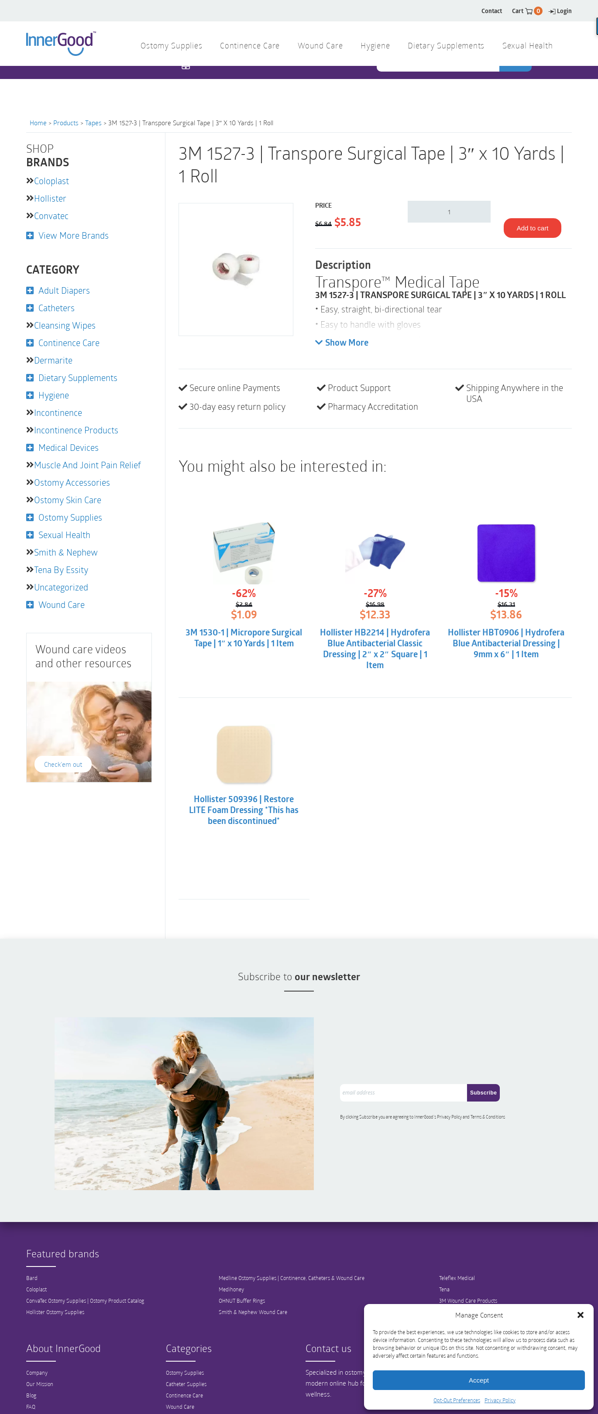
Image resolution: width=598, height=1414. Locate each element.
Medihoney (231, 1259)
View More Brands (73, 235)
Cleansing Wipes (65, 325)
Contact (491, 11)
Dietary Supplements (446, 46)
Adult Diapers (64, 290)
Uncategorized (61, 587)
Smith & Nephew (66, 552)
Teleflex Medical (457, 1247)
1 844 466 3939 (220, 83)
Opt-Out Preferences (456, 1400)
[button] (580, 1315)
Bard (32, 1247)
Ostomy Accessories (72, 482)
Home (38, 122)
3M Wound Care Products (468, 1270)
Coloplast (51, 180)
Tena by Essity (61, 569)
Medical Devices (68, 447)
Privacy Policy (500, 1400)
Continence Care (250, 46)
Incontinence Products (76, 430)
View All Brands (457, 1281)
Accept (479, 1380)
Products (66, 122)
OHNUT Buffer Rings (242, 1270)
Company (37, 1342)
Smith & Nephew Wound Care (253, 1281)
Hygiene (375, 46)
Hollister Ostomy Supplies (55, 1281)
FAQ (30, 1376)
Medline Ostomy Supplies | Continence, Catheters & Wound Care (291, 1247)
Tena (444, 1259)
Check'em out (63, 764)
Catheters (56, 307)
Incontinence (58, 412)
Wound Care (320, 46)
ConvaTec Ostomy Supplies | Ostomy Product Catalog (85, 1270)
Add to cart (533, 228)
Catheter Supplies (186, 1353)
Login (560, 11)
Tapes (93, 122)
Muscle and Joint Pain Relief (87, 464)
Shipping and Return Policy (57, 1387)
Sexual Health (527, 46)
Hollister (50, 198)
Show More (341, 343)
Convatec (51, 215)
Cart (527, 11)
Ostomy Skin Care (67, 499)
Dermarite (53, 360)
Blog (31, 1365)
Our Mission (39, 1353)
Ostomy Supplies (171, 46)
